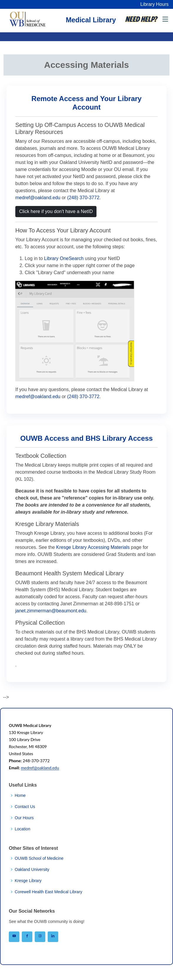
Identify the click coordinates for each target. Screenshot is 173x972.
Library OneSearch (64, 258)
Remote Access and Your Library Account (86, 103)
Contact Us (25, 807)
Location (22, 829)
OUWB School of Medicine (39, 858)
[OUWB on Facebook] (27, 936)
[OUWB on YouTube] (14, 936)
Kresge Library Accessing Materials (93, 547)
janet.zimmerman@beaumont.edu (50, 610)
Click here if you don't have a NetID (56, 211)
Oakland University (32, 869)
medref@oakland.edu (37, 197)
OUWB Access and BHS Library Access (86, 438)
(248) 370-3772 (83, 197)
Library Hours (154, 4)
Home (20, 795)
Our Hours (24, 818)
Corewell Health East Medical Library (48, 892)
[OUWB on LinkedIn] (53, 936)
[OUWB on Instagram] (40, 936)
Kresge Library (28, 881)
